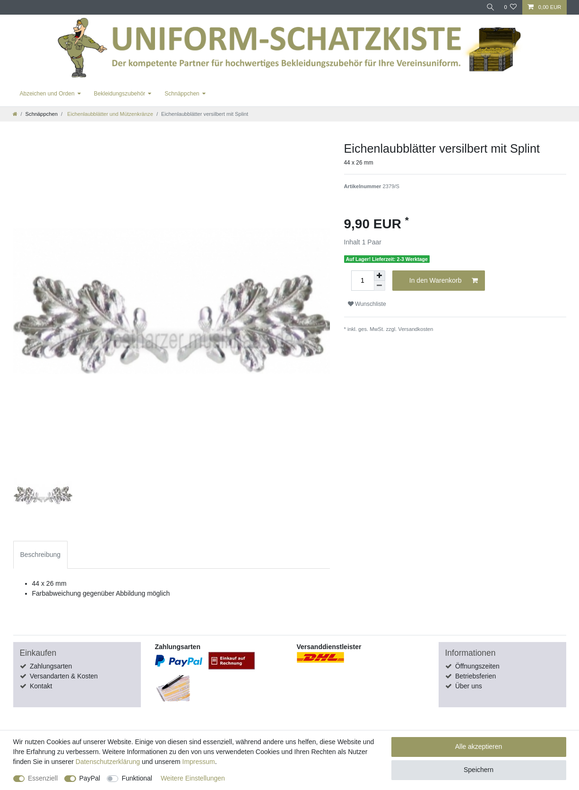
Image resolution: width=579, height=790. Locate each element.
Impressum (198, 761)
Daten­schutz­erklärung (108, 761)
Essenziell (43, 778)
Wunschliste (367, 304)
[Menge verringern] (379, 286)
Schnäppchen (181, 93)
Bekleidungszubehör (120, 93)
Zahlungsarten (51, 666)
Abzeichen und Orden (47, 93)
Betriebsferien (475, 676)
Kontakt (41, 686)
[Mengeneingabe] (362, 280)
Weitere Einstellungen (193, 778)
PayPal (89, 778)
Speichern (478, 769)
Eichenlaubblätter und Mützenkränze (109, 114)
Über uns (468, 686)
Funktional (136, 778)
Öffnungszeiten (477, 666)
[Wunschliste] (510, 7)
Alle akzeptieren (478, 746)
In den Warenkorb (443, 281)
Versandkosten (415, 329)
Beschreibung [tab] (40, 554)
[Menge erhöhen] (379, 275)
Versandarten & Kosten (64, 676)
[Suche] (489, 7)
